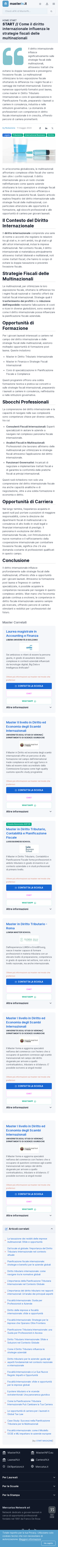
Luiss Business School (18, 841)
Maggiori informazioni (30, 1539)
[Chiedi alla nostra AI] (29, 693)
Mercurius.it (42, 1466)
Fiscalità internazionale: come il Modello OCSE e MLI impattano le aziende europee (29, 1432)
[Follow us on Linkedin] (35, 1530)
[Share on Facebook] (40, 128)
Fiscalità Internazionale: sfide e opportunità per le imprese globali (29, 1383)
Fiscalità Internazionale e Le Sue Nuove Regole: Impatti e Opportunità (27, 1373)
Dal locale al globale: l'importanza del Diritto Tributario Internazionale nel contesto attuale (29, 1251)
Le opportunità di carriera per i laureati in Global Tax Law (28, 1412)
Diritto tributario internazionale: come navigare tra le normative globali (26, 1273)
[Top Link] (54, 4)
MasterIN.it (14, 1452)
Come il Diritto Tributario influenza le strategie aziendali (26, 1351)
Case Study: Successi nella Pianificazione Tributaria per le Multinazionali (28, 1422)
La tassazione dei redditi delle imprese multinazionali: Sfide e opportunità (27, 1240)
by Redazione (8, 128)
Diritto (51, 135)
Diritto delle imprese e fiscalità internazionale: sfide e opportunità (25, 1312)
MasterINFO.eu (44, 1452)
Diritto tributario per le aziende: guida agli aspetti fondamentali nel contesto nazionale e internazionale (30, 1362)
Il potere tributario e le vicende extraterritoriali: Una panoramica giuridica (28, 1393)
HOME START (9, 20)
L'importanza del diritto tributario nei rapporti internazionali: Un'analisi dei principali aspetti (30, 1292)
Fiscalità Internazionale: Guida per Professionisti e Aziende (24, 1302)
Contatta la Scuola (29, 686)
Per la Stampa (11, 1495)
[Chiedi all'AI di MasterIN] (24, 11)
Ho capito (48, 1543)
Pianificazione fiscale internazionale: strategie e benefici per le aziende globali (29, 1263)
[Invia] (51, 11)
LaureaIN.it (14, 1459)
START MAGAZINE (44, 1441)
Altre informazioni (17, 707)
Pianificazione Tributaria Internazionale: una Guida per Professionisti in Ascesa (29, 1331)
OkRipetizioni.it (15, 1466)
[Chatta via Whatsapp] (29, 701)
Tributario (17, 135)
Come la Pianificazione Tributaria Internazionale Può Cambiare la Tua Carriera (30, 1403)
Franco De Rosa (32, 1518)
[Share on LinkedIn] (46, 128)
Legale (7, 135)
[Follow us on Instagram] (23, 1530)
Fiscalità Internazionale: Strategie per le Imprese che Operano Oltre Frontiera (27, 1321)
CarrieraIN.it (42, 1459)
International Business (35, 135)
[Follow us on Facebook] (29, 1530)
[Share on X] (52, 128)
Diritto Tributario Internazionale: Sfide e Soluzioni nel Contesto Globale (27, 1341)
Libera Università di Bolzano (22, 640)
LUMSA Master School (18, 932)
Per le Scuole (10, 1486)
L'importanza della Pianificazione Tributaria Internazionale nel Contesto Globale (29, 1282)
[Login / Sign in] (47, 4)
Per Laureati (10, 1477)
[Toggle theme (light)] (40, 4)
